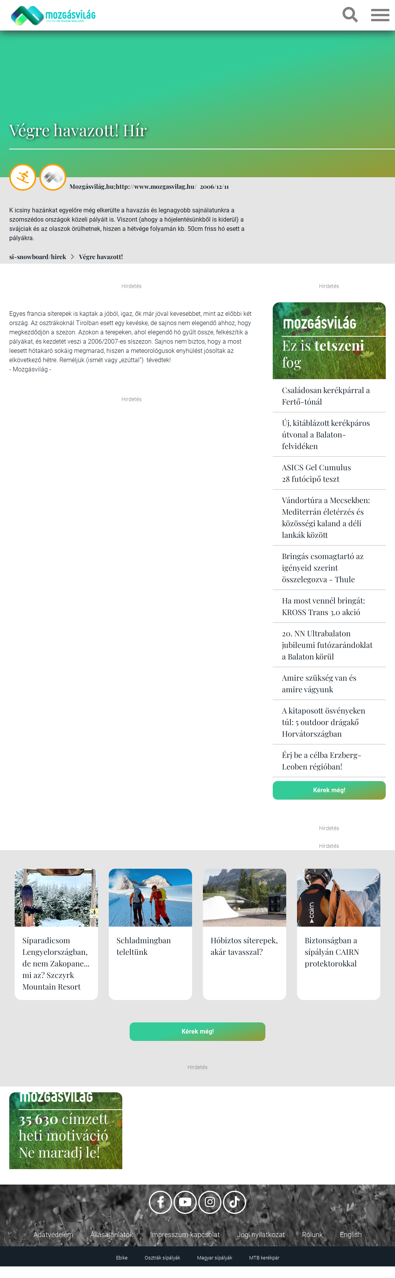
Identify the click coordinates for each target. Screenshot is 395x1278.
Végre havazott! (101, 257)
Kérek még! (329, 790)
